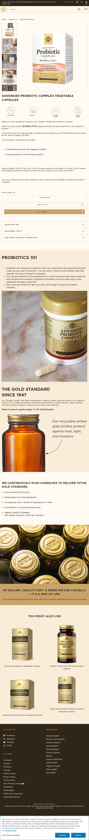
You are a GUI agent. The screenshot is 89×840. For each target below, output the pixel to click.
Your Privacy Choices (14, 784)
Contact (6, 763)
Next (10, 88)
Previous (10, 25)
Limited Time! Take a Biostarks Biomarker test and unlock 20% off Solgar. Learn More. (29, 3)
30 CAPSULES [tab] (44, 197)
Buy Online (42, 212)
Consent (62, 835)
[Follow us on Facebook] (76, 2)
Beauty (49, 756)
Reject (78, 835)
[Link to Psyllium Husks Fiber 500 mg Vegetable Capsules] (66, 647)
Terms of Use (9, 780)
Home (4, 19)
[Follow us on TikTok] (85, 4)
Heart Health (51, 763)
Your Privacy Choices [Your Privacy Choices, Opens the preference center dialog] (11, 835)
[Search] (79, 9)
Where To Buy (9, 773)
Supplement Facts (44, 231)
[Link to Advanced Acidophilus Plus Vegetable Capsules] (22, 694)
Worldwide (8, 787)
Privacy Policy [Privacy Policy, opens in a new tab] (10, 830)
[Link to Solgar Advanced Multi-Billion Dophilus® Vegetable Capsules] (66, 693)
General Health (52, 736)
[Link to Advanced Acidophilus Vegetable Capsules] (22, 645)
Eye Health (51, 773)
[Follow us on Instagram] (80, 2)
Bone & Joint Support (55, 739)
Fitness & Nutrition (54, 759)
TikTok (7, 745)
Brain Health (51, 769)
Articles (6, 770)
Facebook (9, 735)
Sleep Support (52, 746)
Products (13, 19)
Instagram (9, 739)
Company (7, 760)
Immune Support (53, 742)
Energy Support (53, 753)
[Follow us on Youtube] (85, 2)
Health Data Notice (11, 797)
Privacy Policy (9, 777)
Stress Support (52, 749)
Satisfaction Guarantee (13, 794)
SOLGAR (7, 754)
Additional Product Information (44, 237)
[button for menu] (86, 9)
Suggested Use (44, 225)
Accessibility (8, 790)
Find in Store (42, 205)
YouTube (8, 742)
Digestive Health (53, 766)
